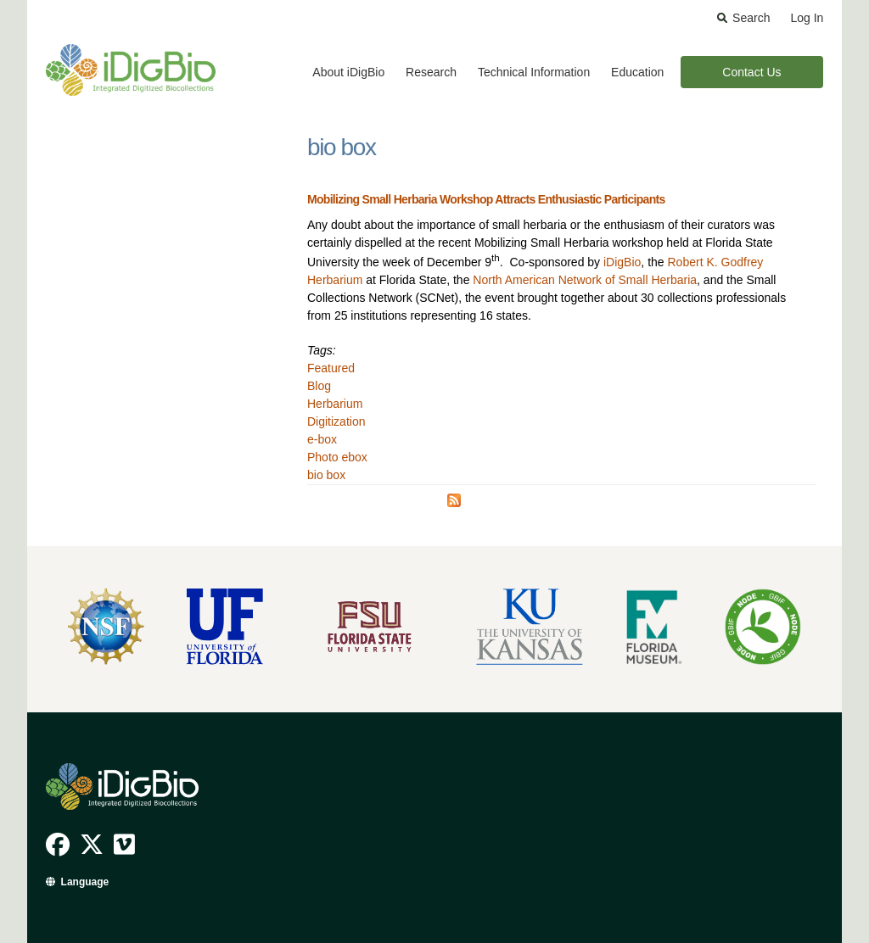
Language (85, 882)
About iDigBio (348, 72)
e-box (322, 439)
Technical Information (534, 72)
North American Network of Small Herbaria (585, 280)
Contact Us (751, 72)
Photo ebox (337, 457)
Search (751, 18)
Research (431, 72)
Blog (319, 386)
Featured (331, 368)
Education (637, 72)
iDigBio (622, 262)
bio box (326, 475)
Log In (806, 18)
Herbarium (334, 403)
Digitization (336, 421)
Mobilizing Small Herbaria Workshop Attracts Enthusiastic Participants (486, 199)
